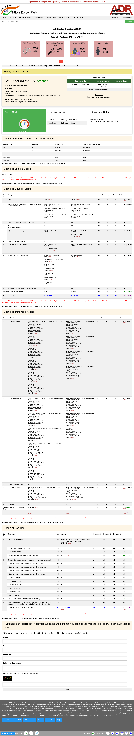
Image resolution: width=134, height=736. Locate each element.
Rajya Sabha (38, 17)
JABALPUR (31, 66)
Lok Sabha (12, 17)
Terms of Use (50, 720)
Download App (85, 733)
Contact (40, 720)
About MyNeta (127, 17)
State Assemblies (25, 17)
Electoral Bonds (64, 17)
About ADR (116, 17)
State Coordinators (30, 720)
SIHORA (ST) (42, 66)
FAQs (58, 720)
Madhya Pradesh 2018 (17, 66)
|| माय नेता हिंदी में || (78, 17)
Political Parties (51, 17)
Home (4, 17)
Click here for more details (99, 90)
